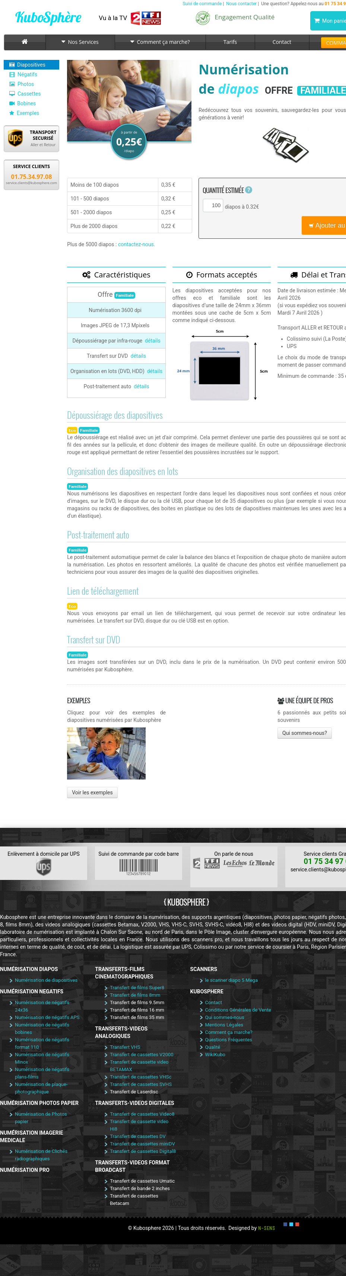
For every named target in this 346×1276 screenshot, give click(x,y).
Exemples (24, 113)
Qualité (212, 1047)
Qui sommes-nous (224, 1017)
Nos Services (80, 41)
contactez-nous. (136, 244)
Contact (282, 41)
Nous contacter (241, 3)
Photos (21, 84)
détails (153, 341)
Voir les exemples (92, 793)
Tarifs (230, 41)
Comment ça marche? (160, 41)
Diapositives (27, 65)
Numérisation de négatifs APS (47, 1017)
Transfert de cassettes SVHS (141, 1084)
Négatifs (23, 74)
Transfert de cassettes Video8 (142, 1114)
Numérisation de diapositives (46, 980)
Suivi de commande (202, 3)
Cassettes (25, 94)
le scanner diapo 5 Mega (231, 980)
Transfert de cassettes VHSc (140, 1077)
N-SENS (266, 1228)
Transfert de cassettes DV (138, 1136)
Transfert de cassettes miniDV (142, 1144)
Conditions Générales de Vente (238, 1010)
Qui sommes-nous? (304, 733)
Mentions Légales (224, 1025)
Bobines (22, 103)
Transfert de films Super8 (137, 987)
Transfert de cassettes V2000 (141, 1054)
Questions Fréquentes (228, 1039)
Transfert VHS (125, 1047)
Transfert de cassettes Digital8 (143, 1151)
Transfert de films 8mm (135, 995)
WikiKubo (215, 1054)
